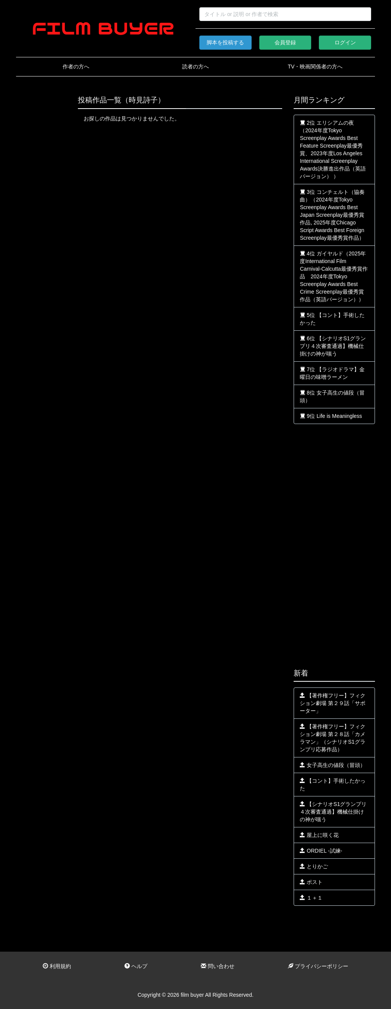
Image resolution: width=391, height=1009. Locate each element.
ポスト (311, 882)
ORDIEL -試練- (321, 851)
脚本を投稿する (225, 42)
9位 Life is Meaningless (331, 416)
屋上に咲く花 (319, 835)
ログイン (345, 42)
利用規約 (57, 966)
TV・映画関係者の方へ (315, 66)
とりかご (314, 866)
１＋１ (311, 898)
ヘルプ (135, 966)
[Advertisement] (41, 211)
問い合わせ (217, 966)
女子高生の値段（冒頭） (332, 765)
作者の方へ (76, 66)
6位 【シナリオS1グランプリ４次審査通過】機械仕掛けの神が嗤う (333, 346)
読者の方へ (195, 66)
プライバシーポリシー (318, 966)
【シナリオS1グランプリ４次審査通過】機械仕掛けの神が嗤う (333, 811)
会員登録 (285, 42)
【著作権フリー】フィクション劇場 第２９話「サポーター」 (332, 703)
